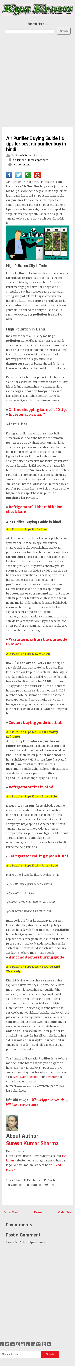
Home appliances (37, 159)
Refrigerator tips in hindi (32, 787)
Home (38, 1212)
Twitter (50, 1180)
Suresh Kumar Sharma (32, 1143)
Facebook (33, 1077)
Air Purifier (19, 159)
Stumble (34, 1185)
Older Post (65, 1212)
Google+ (15, 1185)
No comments (22, 164)
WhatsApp (19, 1077)
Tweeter (51, 1077)
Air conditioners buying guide (36, 957)
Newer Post (10, 1212)
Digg (50, 1185)
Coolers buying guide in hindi (36, 722)
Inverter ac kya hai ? (27, 414)
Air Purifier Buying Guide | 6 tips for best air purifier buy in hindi (36, 143)
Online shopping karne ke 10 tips (38, 410)
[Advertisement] (37, 76)
